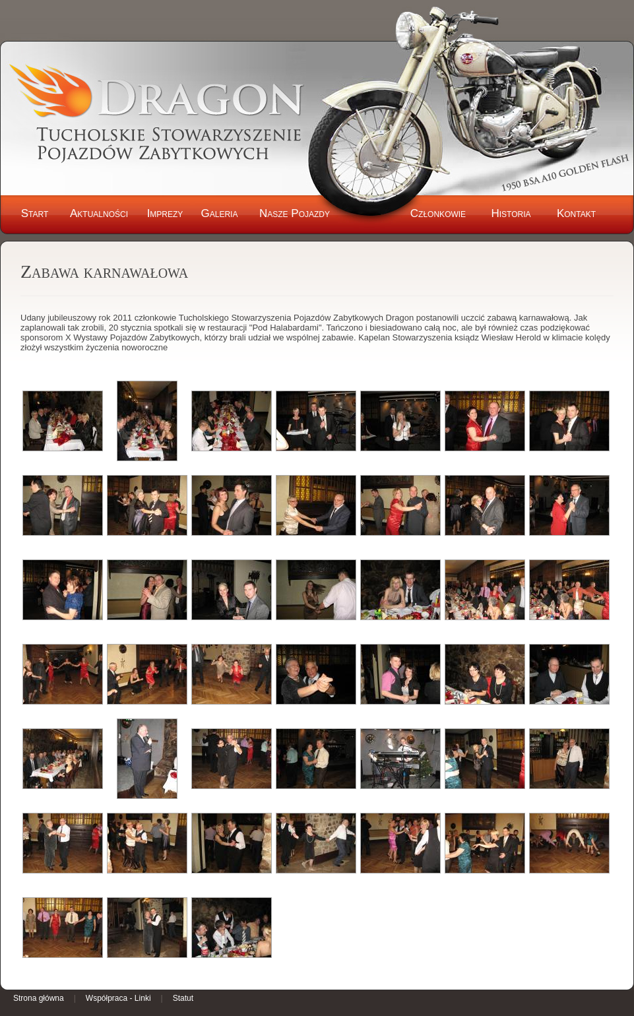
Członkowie (438, 213)
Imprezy (165, 213)
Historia (510, 213)
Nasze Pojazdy (294, 213)
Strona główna (38, 998)
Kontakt (576, 213)
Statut (183, 998)
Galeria (219, 213)
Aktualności (99, 213)
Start (35, 213)
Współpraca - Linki (118, 998)
